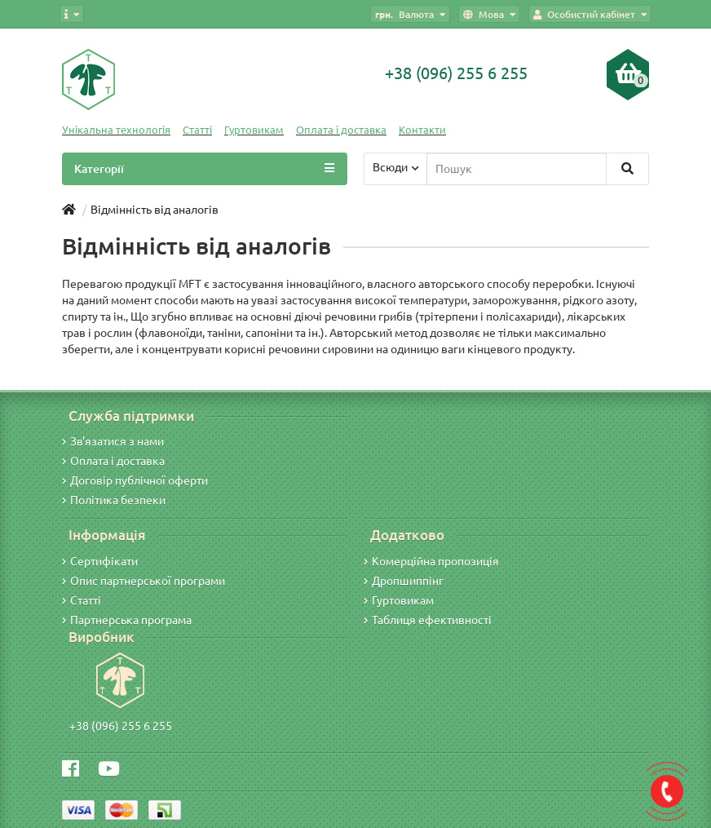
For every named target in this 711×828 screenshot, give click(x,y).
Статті (197, 130)
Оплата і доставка (341, 130)
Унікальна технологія (116, 130)
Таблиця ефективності (428, 620)
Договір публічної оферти (135, 480)
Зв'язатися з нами (113, 441)
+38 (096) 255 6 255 (120, 726)
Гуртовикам (254, 130)
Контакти (422, 130)
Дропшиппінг (404, 580)
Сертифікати (100, 561)
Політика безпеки (114, 500)
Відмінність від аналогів (155, 209)
